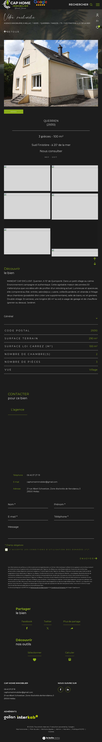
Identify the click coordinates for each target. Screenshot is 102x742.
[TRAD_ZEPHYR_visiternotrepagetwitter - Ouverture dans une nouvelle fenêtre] (68, 689)
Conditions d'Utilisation (58, 587)
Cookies (51, 732)
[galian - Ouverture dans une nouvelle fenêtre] (9, 717)
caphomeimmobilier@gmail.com (42, 482)
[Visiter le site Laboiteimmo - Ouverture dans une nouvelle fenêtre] (51, 736)
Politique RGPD (78, 729)
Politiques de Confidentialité (39, 587)
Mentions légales (47, 729)
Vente (36, 23)
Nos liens (66, 729)
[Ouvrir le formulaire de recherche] (81, 4)
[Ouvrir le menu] (98, 4)
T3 (61, 23)
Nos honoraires (21, 729)
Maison (55, 23)
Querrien (45, 23)
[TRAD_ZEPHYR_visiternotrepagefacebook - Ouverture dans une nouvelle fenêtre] (60, 689)
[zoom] (27, 167)
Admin (58, 729)
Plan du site (34, 729)
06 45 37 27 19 (33, 475)
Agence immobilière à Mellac (17, 23)
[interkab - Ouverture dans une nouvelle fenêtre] (27, 717)
